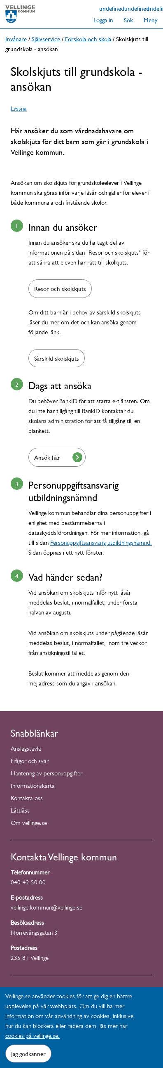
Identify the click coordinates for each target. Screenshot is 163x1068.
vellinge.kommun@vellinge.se (46, 908)
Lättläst (20, 811)
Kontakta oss (27, 799)
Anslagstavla (26, 750)
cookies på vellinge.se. (32, 1037)
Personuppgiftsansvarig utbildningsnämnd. (101, 544)
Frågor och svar (30, 762)
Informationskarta (33, 787)
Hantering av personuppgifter (46, 774)
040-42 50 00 (28, 883)
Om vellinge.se (29, 824)
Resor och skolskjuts (60, 288)
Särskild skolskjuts (56, 358)
